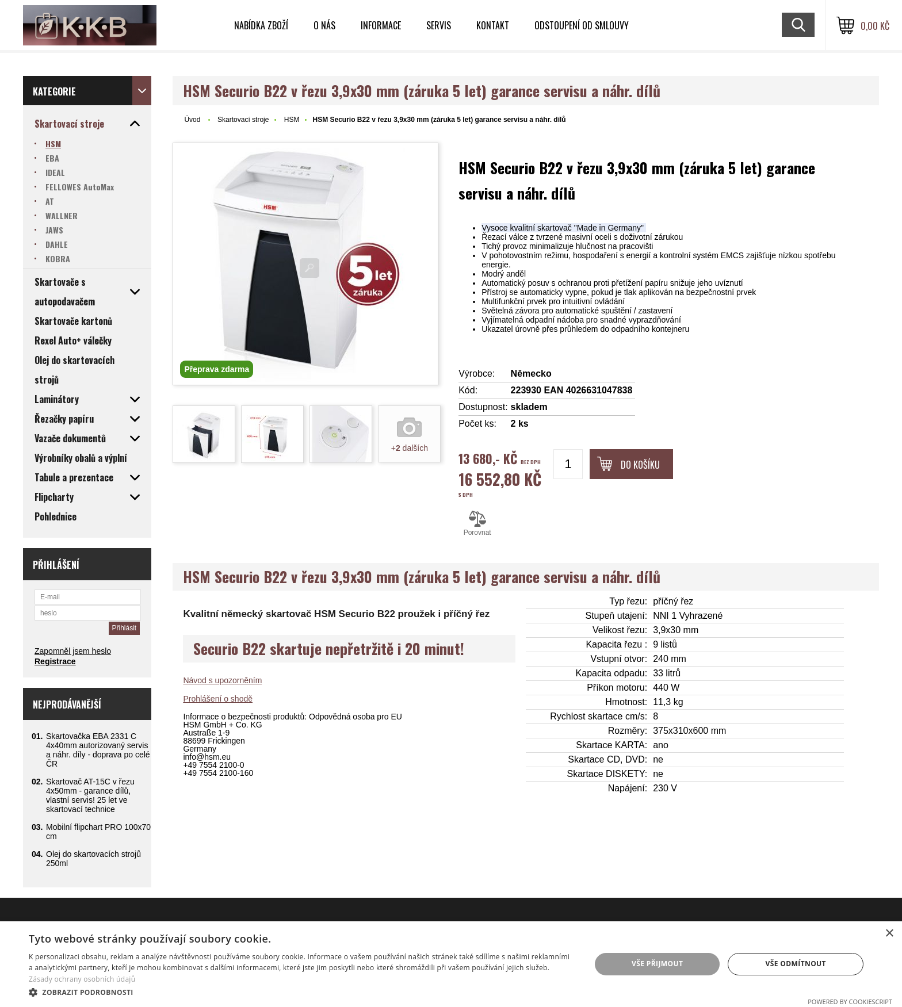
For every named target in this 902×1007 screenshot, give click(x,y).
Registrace (55, 661)
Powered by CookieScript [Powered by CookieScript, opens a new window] (850, 1001)
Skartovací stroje (243, 120)
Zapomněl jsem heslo (73, 651)
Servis (438, 25)
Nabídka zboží (261, 25)
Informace (381, 25)
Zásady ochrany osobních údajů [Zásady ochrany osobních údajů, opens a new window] (82, 979)
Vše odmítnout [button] (795, 963)
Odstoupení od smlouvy (581, 25)
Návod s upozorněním (222, 680)
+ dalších (409, 448)
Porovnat (477, 523)
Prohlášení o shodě (218, 698)
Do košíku (640, 465)
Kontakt (492, 25)
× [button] (889, 933)
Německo (531, 373)
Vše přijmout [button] (657, 963)
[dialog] (451, 964)
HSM (292, 120)
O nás (324, 25)
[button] (301, 991)
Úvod (192, 120)
